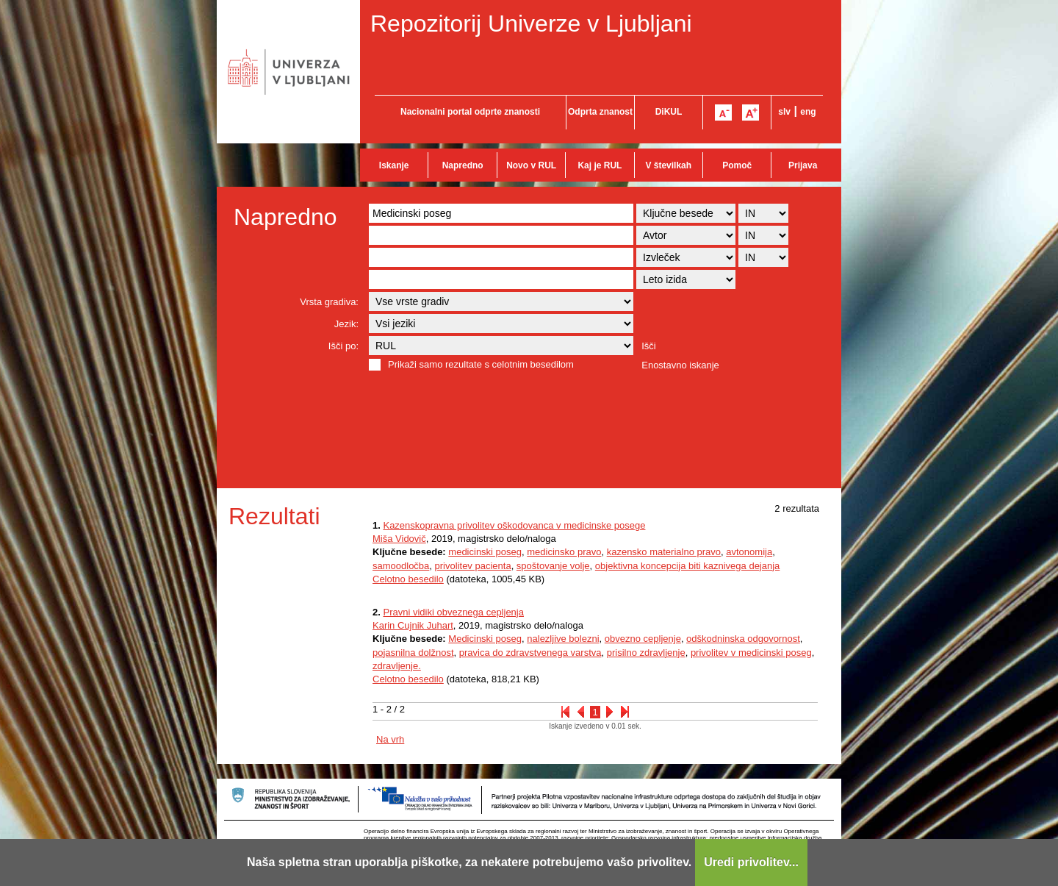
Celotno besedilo (408, 579)
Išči (648, 345)
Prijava (802, 165)
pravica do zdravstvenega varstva (530, 652)
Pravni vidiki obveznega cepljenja (453, 612)
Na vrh (390, 739)
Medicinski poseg (485, 638)
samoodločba (401, 565)
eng (808, 112)
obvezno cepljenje (643, 638)
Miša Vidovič (399, 538)
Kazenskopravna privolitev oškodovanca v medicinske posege (514, 525)
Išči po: (343, 345)
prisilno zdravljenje (646, 652)
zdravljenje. (397, 665)
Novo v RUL (531, 165)
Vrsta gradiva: (329, 301)
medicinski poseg (485, 551)
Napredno (462, 165)
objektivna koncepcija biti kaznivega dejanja (687, 565)
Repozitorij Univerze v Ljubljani (531, 23)
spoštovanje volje (553, 565)
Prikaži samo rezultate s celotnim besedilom (481, 364)
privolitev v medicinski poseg (751, 652)
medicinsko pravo (564, 551)
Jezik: (346, 323)
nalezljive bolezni (563, 638)
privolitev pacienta (473, 565)
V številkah (668, 165)
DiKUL (669, 112)
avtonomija (749, 551)
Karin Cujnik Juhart (413, 625)
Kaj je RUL (599, 165)
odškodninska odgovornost (743, 638)
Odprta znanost (600, 112)
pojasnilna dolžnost (413, 652)
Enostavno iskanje (680, 365)
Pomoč (737, 165)
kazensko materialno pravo (664, 551)
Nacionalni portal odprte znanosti (470, 112)
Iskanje (394, 165)
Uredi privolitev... (751, 862)
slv (784, 112)
